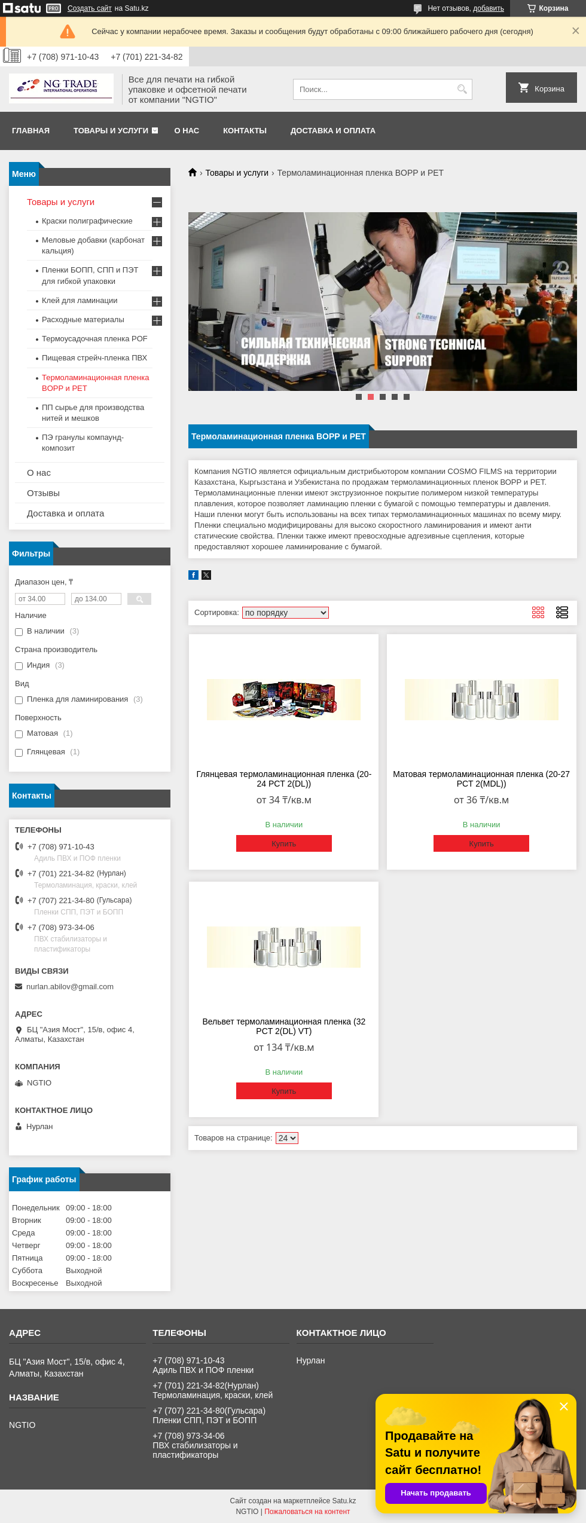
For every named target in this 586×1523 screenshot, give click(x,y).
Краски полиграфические (87, 220)
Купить (283, 843)
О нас (187, 130)
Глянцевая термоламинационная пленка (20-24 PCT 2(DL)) (283, 778)
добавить (488, 8)
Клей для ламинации (79, 300)
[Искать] (461, 89)
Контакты (245, 130)
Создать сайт (90, 8)
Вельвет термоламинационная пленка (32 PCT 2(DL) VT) (283, 1026)
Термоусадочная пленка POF (95, 338)
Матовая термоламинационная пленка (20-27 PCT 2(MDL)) (481, 778)
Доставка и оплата (333, 130)
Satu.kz (344, 1501)
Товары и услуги (111, 130)
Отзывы (43, 493)
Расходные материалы (83, 319)
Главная (31, 130)
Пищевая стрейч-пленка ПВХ (94, 357)
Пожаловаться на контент (307, 1511)
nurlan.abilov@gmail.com (70, 986)
